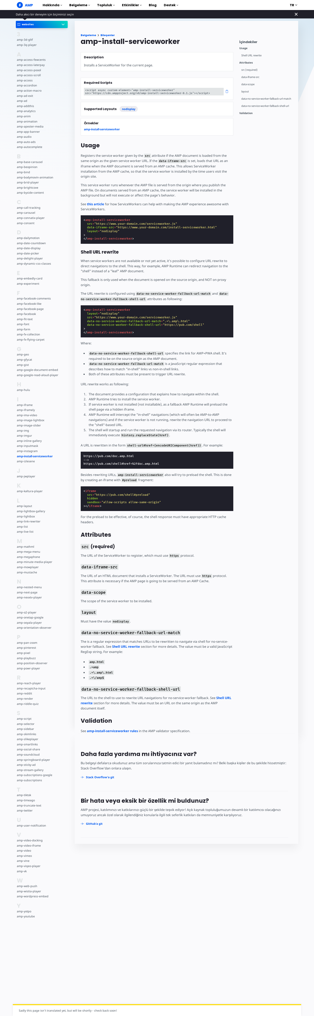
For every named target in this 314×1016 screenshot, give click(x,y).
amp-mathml (25, 546)
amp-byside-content (30, 192)
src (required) (249, 70)
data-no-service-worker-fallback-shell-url (266, 106)
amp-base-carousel (29, 162)
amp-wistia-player (28, 891)
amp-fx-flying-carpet (30, 339)
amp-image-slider (28, 425)
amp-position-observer (32, 663)
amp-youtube (26, 916)
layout (245, 91)
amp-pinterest (26, 648)
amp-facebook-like (29, 304)
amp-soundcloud (28, 754)
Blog (153, 5)
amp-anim (23, 116)
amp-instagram (27, 451)
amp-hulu (23, 390)
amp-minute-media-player (34, 562)
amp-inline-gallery (29, 441)
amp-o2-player (26, 612)
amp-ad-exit (25, 96)
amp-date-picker (27, 253)
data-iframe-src (250, 77)
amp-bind (23, 172)
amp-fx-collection (28, 334)
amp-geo (23, 354)
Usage (243, 48)
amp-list (22, 526)
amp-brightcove (27, 187)
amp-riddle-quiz (27, 704)
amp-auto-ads (26, 142)
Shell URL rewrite (251, 55)
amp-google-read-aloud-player (37, 375)
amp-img (23, 430)
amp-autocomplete (29, 147)
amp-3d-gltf (24, 39)
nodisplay (128, 109)
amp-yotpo (24, 911)
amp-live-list (25, 531)
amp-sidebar (25, 729)
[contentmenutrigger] (266, 43)
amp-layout (24, 506)
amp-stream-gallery (30, 770)
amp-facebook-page (30, 309)
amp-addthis (25, 106)
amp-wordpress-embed (32, 896)
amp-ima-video (27, 415)
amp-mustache (27, 572)
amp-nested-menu (29, 587)
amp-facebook (26, 314)
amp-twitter (24, 810)
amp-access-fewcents (31, 60)
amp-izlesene (25, 461)
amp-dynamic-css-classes (33, 263)
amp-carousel (26, 213)
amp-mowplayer (27, 567)
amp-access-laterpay (30, 65)
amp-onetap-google (30, 617)
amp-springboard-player (33, 760)
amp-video (24, 850)
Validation (246, 113)
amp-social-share (28, 749)
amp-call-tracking (28, 207)
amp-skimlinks (26, 734)
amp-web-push (27, 886)
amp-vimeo (24, 856)
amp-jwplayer (26, 476)
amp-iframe (24, 405)
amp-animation (27, 121)
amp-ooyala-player (29, 622)
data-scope (248, 84)
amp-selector (25, 724)
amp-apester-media (30, 126)
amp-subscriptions (29, 780)
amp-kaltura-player (29, 491)
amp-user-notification (31, 825)
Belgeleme (79, 5)
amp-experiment (28, 283)
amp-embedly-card (29, 278)
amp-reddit (24, 693)
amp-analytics (26, 111)
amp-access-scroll (28, 75)
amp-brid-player (27, 182)
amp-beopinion (27, 167)
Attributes (246, 62)
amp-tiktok (24, 795)
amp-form (23, 329)
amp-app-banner (28, 132)
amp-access (24, 80)
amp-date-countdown (31, 243)
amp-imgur (24, 435)
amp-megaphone (28, 557)
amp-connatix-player (30, 218)
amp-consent (25, 223)
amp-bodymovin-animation (35, 177)
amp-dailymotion (28, 238)
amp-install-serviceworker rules (112, 726)
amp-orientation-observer (34, 627)
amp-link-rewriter (28, 521)
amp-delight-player (29, 258)
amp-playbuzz (26, 658)
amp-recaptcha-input (30, 688)
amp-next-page (27, 592)
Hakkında (52, 5)
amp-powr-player (28, 668)
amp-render (24, 698)
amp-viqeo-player (28, 866)
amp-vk (22, 871)
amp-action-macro (29, 90)
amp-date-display (28, 248)
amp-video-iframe (28, 845)
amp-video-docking (29, 840)
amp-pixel (23, 653)
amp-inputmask (27, 446)
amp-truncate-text (29, 805)
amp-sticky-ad (26, 765)
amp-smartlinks (27, 744)
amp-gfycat (24, 359)
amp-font (23, 324)
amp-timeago (26, 800)
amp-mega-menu (28, 552)
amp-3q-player (26, 45)
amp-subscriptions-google (34, 775)
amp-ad (22, 101)
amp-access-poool (29, 70)
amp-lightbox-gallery (30, 511)
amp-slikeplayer (27, 739)
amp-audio (24, 137)
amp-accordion (27, 85)
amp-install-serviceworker (35, 456)
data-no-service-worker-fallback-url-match (267, 98)
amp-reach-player (28, 683)
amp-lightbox (25, 516)
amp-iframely (25, 410)
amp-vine (23, 861)
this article (95, 199)
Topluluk (106, 5)
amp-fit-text (24, 319)
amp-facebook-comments (34, 298)
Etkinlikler (132, 5)
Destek (171, 5)
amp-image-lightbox (30, 420)
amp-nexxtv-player (29, 597)
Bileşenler (108, 35)
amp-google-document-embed (37, 370)
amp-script (24, 719)
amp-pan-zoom (27, 643)
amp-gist (22, 365)
